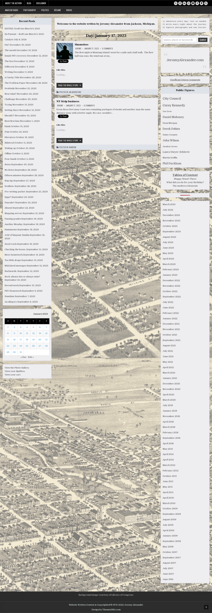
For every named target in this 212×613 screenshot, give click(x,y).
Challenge (10, 99)
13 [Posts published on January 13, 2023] (40, 333)
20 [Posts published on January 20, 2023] (39, 339)
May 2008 (168, 546)
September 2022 (172, 296)
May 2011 (168, 487)
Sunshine (9, 296)
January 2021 (170, 378)
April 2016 (168, 443)
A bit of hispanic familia (17, 235)
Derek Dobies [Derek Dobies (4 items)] (171, 128)
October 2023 (170, 226)
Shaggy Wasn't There (185, 179)
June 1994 (168, 579)
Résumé (57, 10)
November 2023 (171, 220)
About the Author (13, 3)
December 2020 (171, 383)
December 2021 (171, 324)
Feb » (31, 357)
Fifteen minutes (13, 175)
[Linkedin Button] (184, 3)
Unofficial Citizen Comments (185, 80)
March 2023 (169, 264)
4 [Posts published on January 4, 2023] (27, 327)
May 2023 (168, 253)
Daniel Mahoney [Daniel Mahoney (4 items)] (173, 117)
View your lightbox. (15, 371)
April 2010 (168, 498)
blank (7, 126)
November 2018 (171, 416)
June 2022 (168, 307)
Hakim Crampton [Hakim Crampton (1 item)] (170, 135)
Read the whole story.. (70, 85)
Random (72, 147)
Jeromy (78, 49)
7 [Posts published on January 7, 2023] (46, 327)
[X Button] (176, 3)
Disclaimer (41, 3)
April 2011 (168, 492)
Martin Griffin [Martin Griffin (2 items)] (170, 157)
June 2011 (168, 481)
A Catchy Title (12, 77)
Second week (12, 285)
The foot (9, 61)
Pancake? (10, 202)
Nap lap (9, 180)
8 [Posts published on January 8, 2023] (8, 333)
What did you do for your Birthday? (185, 182)
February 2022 (171, 313)
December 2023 (171, 215)
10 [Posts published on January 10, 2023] (21, 333)
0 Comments (107, 49)
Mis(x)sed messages (15, 265)
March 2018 (169, 427)
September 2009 (172, 514)
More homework (14, 254)
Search (203, 39)
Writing (9, 72)
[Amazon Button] (197, 3)
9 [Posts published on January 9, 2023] (14, 333)
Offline (8, 153)
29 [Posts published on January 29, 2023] (8, 352)
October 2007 (170, 552)
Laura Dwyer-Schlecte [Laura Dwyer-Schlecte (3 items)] (176, 152)
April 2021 (168, 367)
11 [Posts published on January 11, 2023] (27, 333)
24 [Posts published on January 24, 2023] (21, 346)
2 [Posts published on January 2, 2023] (14, 327)
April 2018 (168, 421)
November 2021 (171, 329)
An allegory (11, 302)
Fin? (7, 45)
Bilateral (9, 142)
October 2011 (170, 476)
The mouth (10, 50)
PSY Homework (13, 291)
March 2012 (169, 465)
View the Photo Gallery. (17, 367)
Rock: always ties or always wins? (22, 276)
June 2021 (168, 356)
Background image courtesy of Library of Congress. (106, 595)
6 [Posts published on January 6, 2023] (40, 327)
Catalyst (9, 39)
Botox (8, 164)
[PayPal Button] (201, 3)
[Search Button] (206, 3)
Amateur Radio (11, 10)
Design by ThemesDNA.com (106, 610)
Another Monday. (14, 224)
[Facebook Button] (180, 3)
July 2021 (168, 351)
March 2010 (169, 503)
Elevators (10, 137)
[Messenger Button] (193, 3)
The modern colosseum (185, 186)
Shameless (81, 44)
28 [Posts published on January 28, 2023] (46, 346)
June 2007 (168, 574)
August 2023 (169, 237)
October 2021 (170, 335)
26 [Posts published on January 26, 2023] (33, 346)
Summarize (11, 229)
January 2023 (170, 275)
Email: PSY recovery (15, 56)
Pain (7, 132)
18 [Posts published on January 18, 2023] (27, 339)
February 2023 (171, 269)
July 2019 (168, 405)
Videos (69, 10)
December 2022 (171, 280)
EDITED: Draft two (14, 28)
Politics (45, 10)
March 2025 (169, 204)
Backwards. (11, 271)
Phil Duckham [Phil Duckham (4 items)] (172, 163)
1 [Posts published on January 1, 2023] (7, 327)
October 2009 (170, 508)
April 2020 (168, 394)
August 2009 (169, 519)
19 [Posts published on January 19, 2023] (33, 339)
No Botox (9, 170)
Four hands (11, 159)
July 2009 (168, 525)
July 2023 (168, 242)
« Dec (23, 357)
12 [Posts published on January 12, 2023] (33, 333)
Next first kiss (12, 121)
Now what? (10, 94)
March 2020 (169, 400)
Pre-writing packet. (15, 191)
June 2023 (168, 248)
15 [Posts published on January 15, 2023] (8, 339)
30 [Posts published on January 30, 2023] (14, 352)
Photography (29, 10)
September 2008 (172, 541)
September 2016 (171, 438)
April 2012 (168, 459)
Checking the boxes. (15, 249)
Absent (8, 208)
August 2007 (169, 563)
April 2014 (168, 454)
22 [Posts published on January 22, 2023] (8, 346)
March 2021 (169, 372)
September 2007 (172, 557)
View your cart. (13, 374)
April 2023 (168, 258)
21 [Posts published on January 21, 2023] (46, 339)
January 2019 (170, 411)
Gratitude (10, 88)
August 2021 (169, 345)
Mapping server (13, 213)
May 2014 (168, 449)
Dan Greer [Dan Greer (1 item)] (167, 111)
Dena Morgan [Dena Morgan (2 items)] (170, 123)
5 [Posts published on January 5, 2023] (33, 327)
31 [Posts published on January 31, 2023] (21, 352)
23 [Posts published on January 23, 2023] (14, 346)
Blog (29, 3)
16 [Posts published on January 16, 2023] (14, 339)
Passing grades (13, 219)
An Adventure (75, 92)
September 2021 (171, 340)
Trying (8, 104)
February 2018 (170, 432)
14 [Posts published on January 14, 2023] (46, 333)
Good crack (11, 244)
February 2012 (170, 470)
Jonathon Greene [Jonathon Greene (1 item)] (170, 146)
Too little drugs (13, 260)
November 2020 (171, 389)
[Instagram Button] (188, 3)
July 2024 (168, 210)
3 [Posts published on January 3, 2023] (20, 327)
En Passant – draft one (16, 34)
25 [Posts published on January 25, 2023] (27, 346)
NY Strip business (67, 101)
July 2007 (168, 568)
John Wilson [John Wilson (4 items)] (171, 140)
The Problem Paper (15, 83)
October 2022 (170, 291)
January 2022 (170, 318)
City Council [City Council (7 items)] (172, 98)
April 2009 (168, 530)
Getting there (12, 110)
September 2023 (172, 231)
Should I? (9, 115)
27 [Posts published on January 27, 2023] (40, 346)
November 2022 (171, 286)
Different (9, 66)
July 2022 (168, 302)
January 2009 (170, 535)
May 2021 (168, 362)
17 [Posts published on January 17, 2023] (21, 339)
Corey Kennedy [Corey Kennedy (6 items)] (174, 105)
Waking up (10, 148)
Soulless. (9, 186)
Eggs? (8, 197)
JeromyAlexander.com (185, 60)
